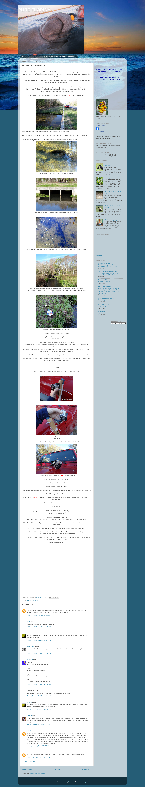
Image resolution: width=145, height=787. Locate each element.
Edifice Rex (102, 311)
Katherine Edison (32, 752)
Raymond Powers (100, 125)
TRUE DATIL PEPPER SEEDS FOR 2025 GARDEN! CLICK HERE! (53, 57)
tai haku (29, 633)
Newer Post (27, 769)
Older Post (86, 769)
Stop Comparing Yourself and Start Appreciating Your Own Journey (108, 265)
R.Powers (30, 659)
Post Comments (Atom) (37, 773)
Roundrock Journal (104, 263)
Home (24, 57)
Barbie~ (29, 715)
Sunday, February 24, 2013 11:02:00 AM (39, 626)
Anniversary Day (103, 300)
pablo (28, 621)
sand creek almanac (104, 286)
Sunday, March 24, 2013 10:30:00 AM (38, 757)
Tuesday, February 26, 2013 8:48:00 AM (39, 724)
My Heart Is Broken (103, 313)
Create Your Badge (101, 131)
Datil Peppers (108, 178)
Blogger (85, 782)
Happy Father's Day (104, 281)
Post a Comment (30, 761)
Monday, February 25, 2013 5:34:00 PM (39, 709)
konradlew (71, 782)
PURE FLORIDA (34, 9)
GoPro (29, 600)
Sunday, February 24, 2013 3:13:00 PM (39, 653)
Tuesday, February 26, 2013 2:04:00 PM (39, 746)
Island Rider (30, 646)
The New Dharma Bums (106, 298)
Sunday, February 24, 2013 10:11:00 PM (39, 684)
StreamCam (35, 600)
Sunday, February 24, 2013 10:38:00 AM (39, 615)
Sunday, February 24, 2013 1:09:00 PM (39, 640)
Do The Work (102, 306)
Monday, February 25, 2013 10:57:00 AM (39, 696)
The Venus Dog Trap (110, 220)
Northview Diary (103, 280)
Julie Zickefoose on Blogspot (107, 271)
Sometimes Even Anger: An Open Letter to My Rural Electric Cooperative (109, 274)
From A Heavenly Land (105, 305)
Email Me (99, 255)
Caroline (29, 608)
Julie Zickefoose (32, 731)
